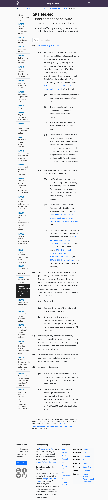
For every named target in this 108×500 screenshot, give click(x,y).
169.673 (23, 221)
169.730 (23, 303)
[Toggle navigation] (89, 3)
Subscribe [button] (21, 463)
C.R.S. (85, 453)
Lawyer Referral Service (45, 462)
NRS (84, 460)
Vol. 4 (28, 9)
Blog (64, 455)
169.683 (23, 269)
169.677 (23, 240)
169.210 (23, 28)
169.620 (23, 115)
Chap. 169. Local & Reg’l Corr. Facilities (53, 9)
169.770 (24, 363)
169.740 (23, 316)
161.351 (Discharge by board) (62, 260)
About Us (65, 459)
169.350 (23, 84)
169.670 (23, 203)
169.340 (23, 71)
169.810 (23, 399)
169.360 (23, 96)
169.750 (23, 331)
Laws (85, 463)
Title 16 (35, 9)
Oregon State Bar (46, 449)
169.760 (24, 347)
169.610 (21, 106)
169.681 (23, 256)
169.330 (23, 59)
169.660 (23, 185)
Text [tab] (36, 40)
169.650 (23, 169)
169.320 (22, 48)
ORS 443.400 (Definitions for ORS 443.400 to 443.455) (63, 240)
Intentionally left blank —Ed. (49, 46)
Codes (85, 449)
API (63, 462)
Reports (65, 472)
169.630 (24, 128)
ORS (22, 9)
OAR (85, 467)
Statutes (86, 456)
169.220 (23, 39)
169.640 (23, 155)
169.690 (24, 291)
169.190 (23, 15)
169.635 (22, 142)
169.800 (23, 379)
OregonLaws (52, 3)
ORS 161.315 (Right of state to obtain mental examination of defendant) (62, 253)
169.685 (23, 279)
